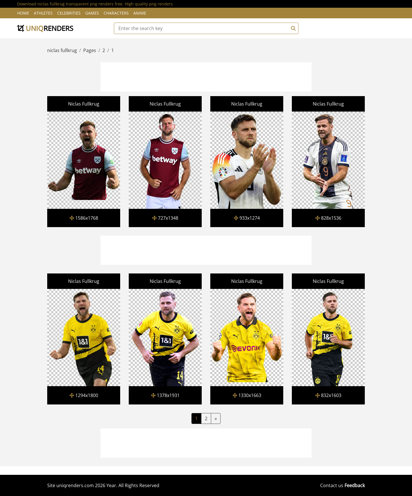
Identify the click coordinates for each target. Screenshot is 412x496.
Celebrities (69, 13)
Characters (116, 13)
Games (92, 13)
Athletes (43, 13)
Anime (139, 13)
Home (23, 13)
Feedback (354, 485)
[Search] (292, 28)
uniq (45, 28)
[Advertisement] (206, 76)
